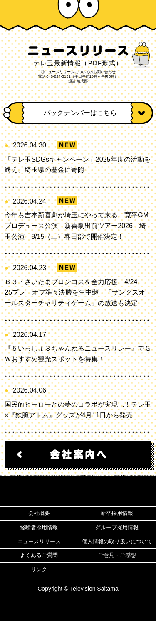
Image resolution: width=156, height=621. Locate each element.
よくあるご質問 (39, 555)
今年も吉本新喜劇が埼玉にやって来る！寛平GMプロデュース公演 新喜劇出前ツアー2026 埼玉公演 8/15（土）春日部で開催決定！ (77, 225)
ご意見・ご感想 (117, 555)
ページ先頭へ (78, 491)
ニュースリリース (39, 542)
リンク (39, 569)
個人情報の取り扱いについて (117, 542)
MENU (141, 12)
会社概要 (39, 513)
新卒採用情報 (117, 513)
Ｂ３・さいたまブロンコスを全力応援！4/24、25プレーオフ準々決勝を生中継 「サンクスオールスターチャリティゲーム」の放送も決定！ (75, 292)
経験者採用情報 (39, 527)
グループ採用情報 (117, 527)
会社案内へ (78, 454)
